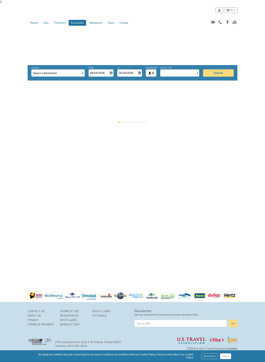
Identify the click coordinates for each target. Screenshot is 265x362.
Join (233, 327)
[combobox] (58, 77)
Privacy (33, 324)
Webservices (69, 319)
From (91, 72)
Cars (46, 26)
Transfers (60, 26)
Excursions (78, 26)
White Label (68, 324)
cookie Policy (189, 356)
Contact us (36, 315)
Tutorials (99, 319)
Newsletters (70, 328)
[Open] (111, 77)
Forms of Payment (41, 328)
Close (225, 356)
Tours (110, 26)
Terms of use (69, 315)
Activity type (166, 72)
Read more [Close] (209, 356)
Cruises (123, 26)
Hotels (34, 26)
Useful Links (101, 315)
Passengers (151, 72)
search (218, 77)
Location (35, 72)
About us (34, 319)
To (118, 72)
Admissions (95, 26)
